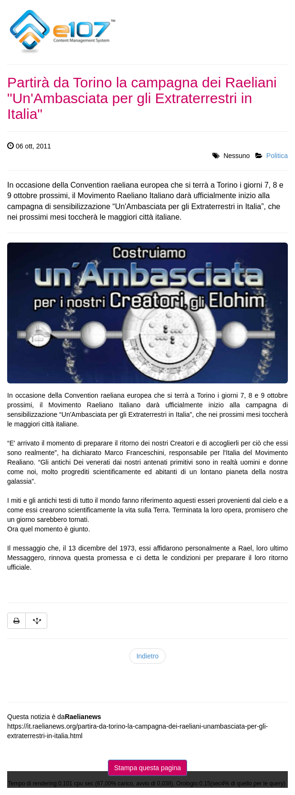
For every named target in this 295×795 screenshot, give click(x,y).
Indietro (148, 656)
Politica (277, 155)
